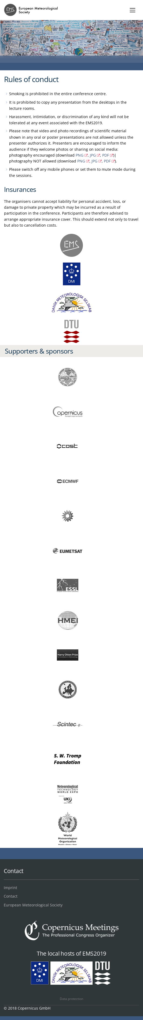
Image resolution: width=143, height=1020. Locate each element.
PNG (79, 155)
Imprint (10, 887)
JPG (93, 155)
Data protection (71, 998)
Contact (10, 896)
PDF (105, 155)
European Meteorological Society (33, 904)
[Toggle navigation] (132, 10)
